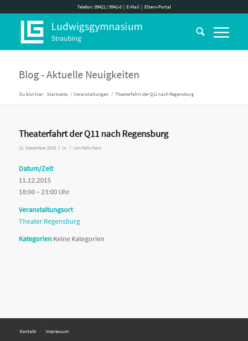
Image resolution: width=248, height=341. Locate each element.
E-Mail (132, 7)
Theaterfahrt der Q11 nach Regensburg (93, 134)
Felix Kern (91, 148)
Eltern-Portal (157, 7)
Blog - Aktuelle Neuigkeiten (79, 74)
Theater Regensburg (49, 221)
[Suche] (196, 32)
